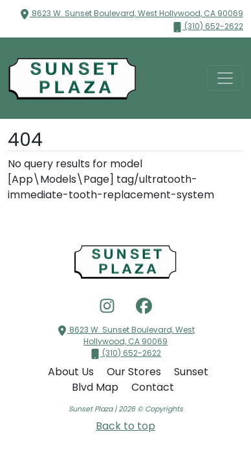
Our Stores (135, 371)
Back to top (125, 425)
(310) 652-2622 (207, 26)
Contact (152, 387)
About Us (72, 371)
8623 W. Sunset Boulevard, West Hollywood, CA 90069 (131, 13)
